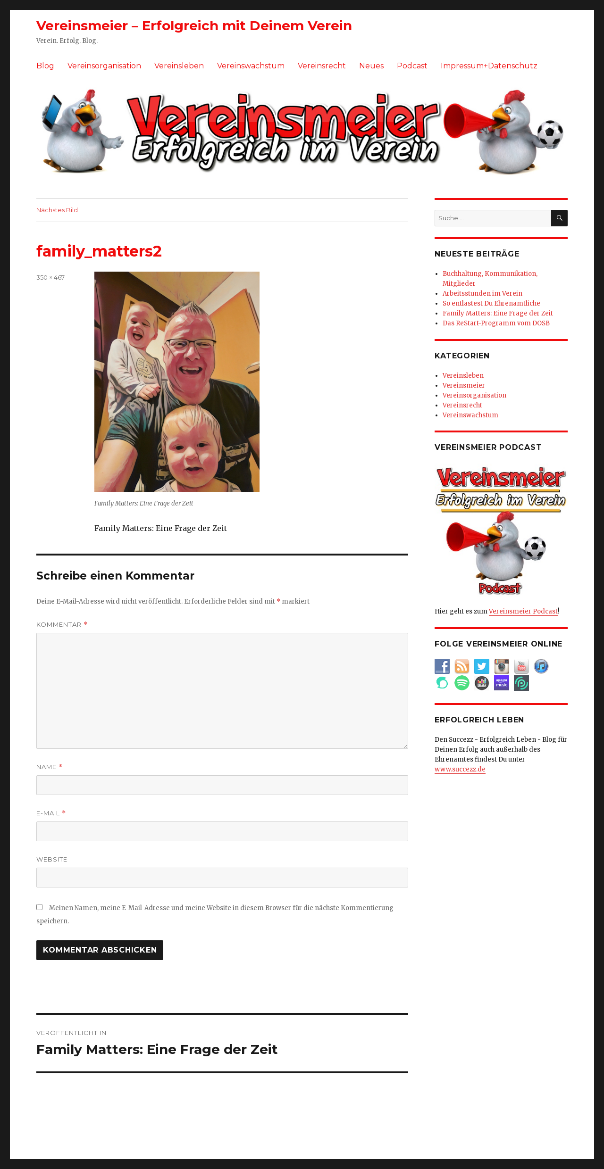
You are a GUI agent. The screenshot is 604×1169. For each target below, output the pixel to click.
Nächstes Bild (57, 210)
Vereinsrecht (322, 65)
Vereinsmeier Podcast (523, 611)
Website (51, 859)
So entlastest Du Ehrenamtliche (491, 303)
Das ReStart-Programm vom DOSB (496, 323)
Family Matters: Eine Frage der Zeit (498, 313)
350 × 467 (50, 277)
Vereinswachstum (251, 65)
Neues (371, 65)
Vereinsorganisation (104, 65)
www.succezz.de (460, 769)
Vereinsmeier (464, 385)
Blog (45, 65)
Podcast (412, 65)
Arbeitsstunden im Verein (482, 294)
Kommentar (62, 625)
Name (49, 767)
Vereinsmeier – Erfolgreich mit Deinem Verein (194, 25)
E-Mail (51, 813)
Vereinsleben (179, 65)
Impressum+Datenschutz (489, 65)
